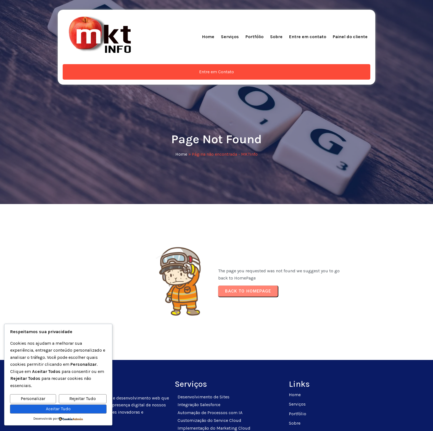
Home (181, 111)
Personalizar (33, 398)
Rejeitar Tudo (82, 398)
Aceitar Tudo (58, 408)
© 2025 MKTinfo (216, 420)
